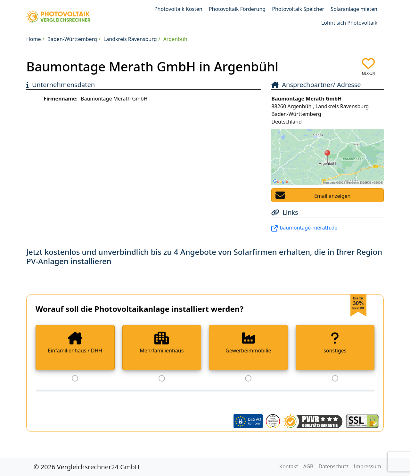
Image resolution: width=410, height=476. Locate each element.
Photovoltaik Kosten (178, 8)
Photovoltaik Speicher (298, 8)
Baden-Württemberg (72, 39)
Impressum (367, 466)
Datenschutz (334, 466)
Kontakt (288, 466)
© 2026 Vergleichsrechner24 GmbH (87, 467)
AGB (308, 466)
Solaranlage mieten (354, 8)
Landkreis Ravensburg (130, 39)
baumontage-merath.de (308, 227)
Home (33, 39)
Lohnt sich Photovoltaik (349, 22)
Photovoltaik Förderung (237, 8)
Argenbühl (176, 39)
